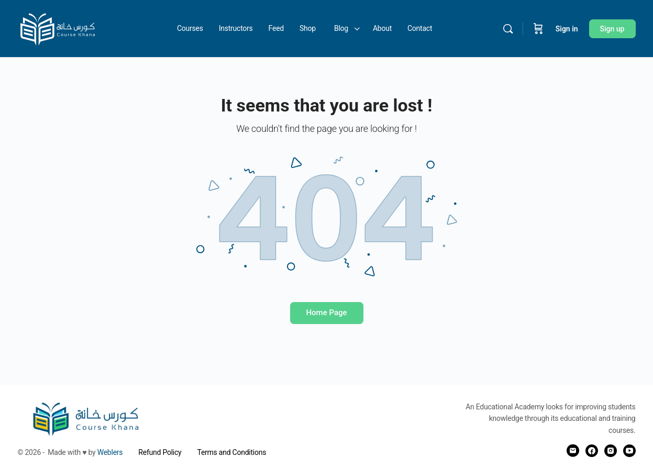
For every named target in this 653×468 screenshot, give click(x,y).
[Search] (507, 29)
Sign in (567, 29)
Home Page (326, 312)
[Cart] (538, 29)
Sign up (612, 29)
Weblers (110, 452)
